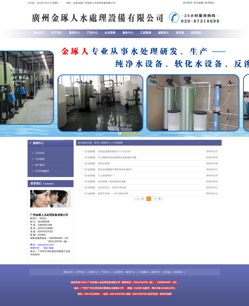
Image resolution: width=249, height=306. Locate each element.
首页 (96, 142)
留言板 (167, 272)
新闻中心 (106, 142)
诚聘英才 (155, 272)
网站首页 (68, 272)
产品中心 (105, 272)
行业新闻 (117, 142)
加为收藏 (198, 2)
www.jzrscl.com (46, 244)
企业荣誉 (118, 272)
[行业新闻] (90, 151)
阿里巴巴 (35, 248)
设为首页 (187, 2)
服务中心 (130, 272)
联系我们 (210, 2)
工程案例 (143, 272)
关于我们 (80, 272)
